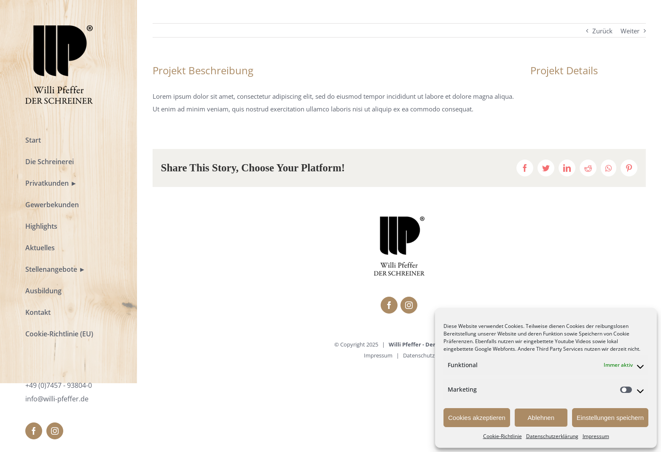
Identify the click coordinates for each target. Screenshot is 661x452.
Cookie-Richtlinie (502, 436)
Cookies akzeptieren (476, 417)
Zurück (602, 31)
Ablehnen (541, 417)
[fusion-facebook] (33, 430)
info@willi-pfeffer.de (57, 398)
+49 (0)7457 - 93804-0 (58, 385)
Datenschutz (419, 355)
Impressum (596, 436)
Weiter (630, 31)
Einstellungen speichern (610, 417)
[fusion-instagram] (54, 430)
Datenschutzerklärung (552, 436)
